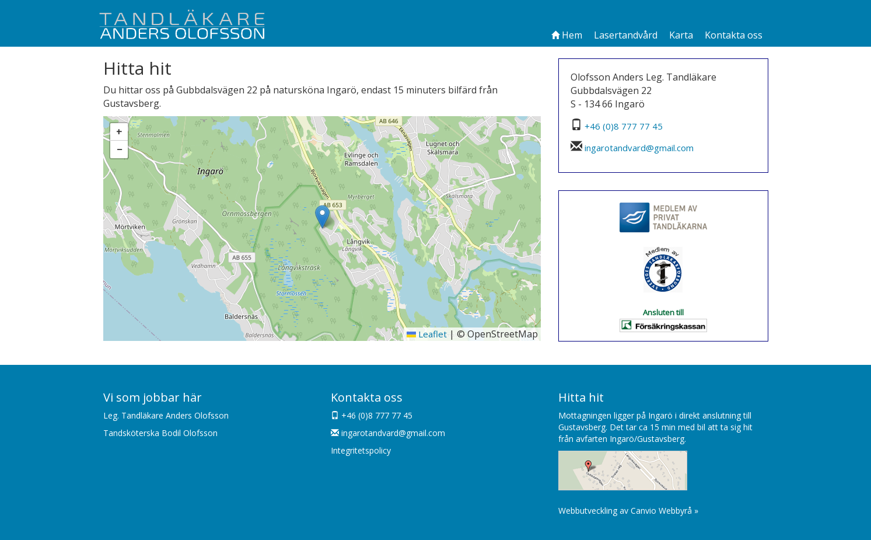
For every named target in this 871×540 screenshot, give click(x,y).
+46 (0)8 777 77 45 (624, 126)
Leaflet (427, 334)
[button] (322, 217)
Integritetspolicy (361, 450)
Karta (681, 35)
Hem (566, 35)
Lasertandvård (625, 35)
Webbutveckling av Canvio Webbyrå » (628, 510)
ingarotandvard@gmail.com (639, 148)
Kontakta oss (733, 35)
